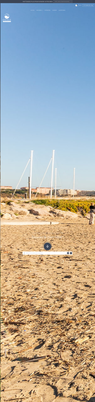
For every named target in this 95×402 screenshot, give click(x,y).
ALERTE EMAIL (62, 10)
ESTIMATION (47, 10)
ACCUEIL (33, 10)
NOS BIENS (39, 10)
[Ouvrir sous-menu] (42, 10)
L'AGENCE (54, 10)
